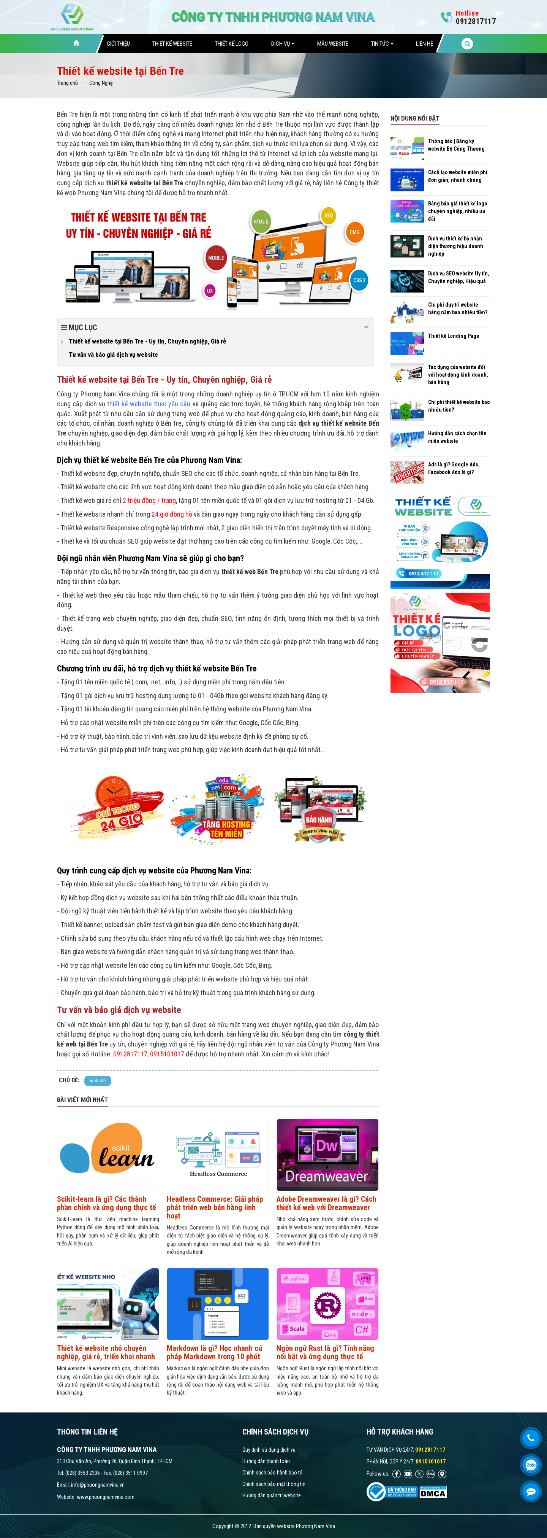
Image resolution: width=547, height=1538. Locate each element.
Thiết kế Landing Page (453, 336)
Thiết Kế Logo (231, 43)
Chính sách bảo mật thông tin (273, 1484)
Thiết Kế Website (172, 43)
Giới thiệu (118, 43)
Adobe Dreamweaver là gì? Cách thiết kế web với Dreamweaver (326, 1203)
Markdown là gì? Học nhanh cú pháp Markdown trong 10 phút (214, 1352)
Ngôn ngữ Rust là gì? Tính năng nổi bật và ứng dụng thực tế (325, 1352)
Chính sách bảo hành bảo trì (272, 1473)
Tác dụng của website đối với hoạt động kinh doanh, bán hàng (458, 374)
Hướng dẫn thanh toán (266, 1461)
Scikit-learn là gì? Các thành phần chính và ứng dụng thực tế (106, 1203)
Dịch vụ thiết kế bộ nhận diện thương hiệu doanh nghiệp (455, 246)
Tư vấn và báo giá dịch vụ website (113, 354)
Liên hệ (424, 43)
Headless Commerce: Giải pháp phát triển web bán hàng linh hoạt (215, 1207)
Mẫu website (332, 43)
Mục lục (215, 327)
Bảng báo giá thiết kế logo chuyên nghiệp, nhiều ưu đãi (457, 211)
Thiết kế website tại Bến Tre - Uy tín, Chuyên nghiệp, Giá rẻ (147, 341)
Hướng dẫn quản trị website (271, 1495)
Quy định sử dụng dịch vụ (269, 1450)
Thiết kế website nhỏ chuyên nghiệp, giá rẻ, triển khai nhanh (106, 1352)
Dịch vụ (282, 43)
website (98, 1080)
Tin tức (382, 43)
